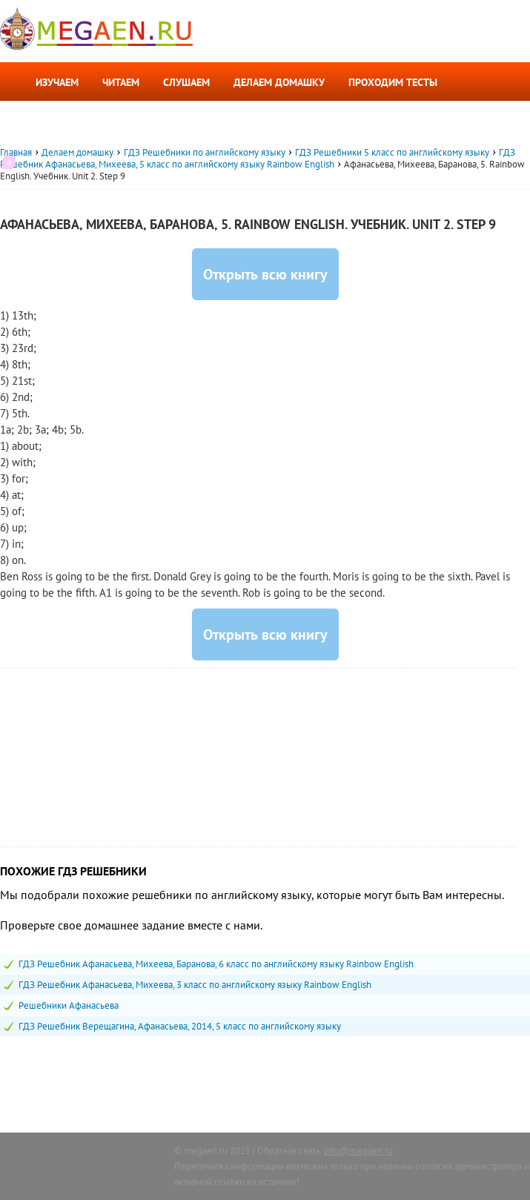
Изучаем (57, 82)
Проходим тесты (392, 82)
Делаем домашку (279, 82)
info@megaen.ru (358, 1150)
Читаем (120, 82)
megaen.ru (206, 1150)
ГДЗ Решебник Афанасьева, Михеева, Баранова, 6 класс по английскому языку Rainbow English (216, 964)
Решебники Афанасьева (69, 1005)
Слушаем (186, 82)
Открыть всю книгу (265, 274)
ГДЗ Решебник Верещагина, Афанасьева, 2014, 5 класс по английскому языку (180, 1026)
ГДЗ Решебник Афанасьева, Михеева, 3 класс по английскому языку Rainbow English (195, 984)
